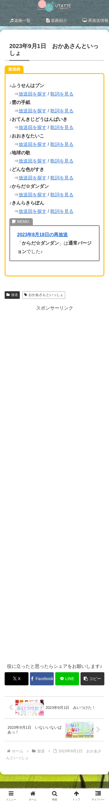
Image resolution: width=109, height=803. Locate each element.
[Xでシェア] (16, 678)
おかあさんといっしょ (43, 295)
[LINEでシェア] (67, 678)
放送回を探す (33, 93)
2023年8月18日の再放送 (42, 234)
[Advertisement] (54, 484)
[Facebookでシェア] (42, 678)
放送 (12, 295)
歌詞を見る (62, 93)
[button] (92, 678)
